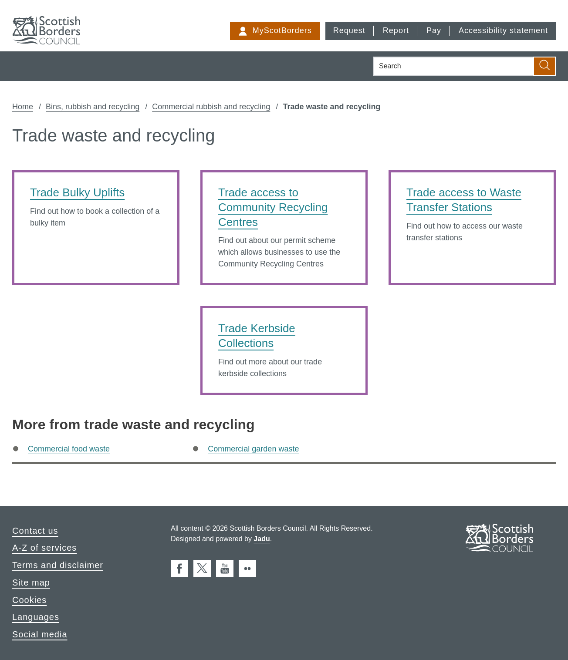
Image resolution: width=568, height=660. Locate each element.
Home (22, 106)
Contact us (35, 530)
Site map (31, 582)
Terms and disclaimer (57, 565)
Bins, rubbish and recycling (92, 106)
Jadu (262, 538)
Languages (35, 617)
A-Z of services (44, 547)
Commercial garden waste (253, 448)
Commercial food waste (69, 448)
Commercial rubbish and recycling (211, 106)
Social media (40, 634)
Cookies (29, 600)
